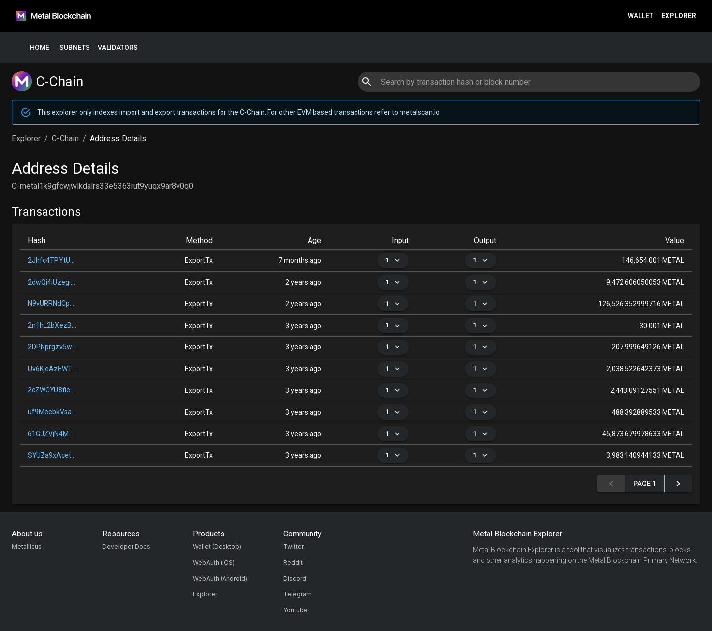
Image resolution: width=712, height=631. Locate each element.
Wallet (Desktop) (217, 546)
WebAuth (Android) (220, 578)
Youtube (295, 610)
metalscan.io (420, 112)
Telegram (297, 594)
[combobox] (529, 82)
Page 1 (644, 484)
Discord (294, 578)
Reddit (293, 562)
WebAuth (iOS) (214, 562)
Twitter (293, 546)
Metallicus (27, 546)
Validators (118, 48)
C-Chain (65, 138)
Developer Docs (126, 546)
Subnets (74, 48)
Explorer (678, 16)
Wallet (640, 16)
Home (39, 48)
